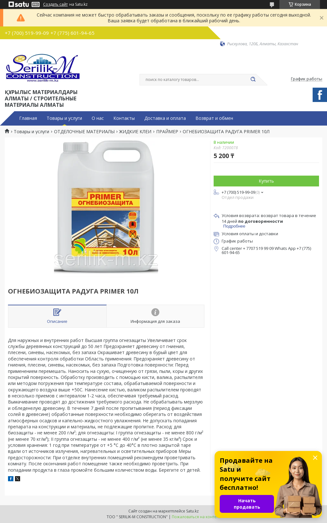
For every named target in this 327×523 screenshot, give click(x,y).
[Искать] (253, 79)
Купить (266, 181)
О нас (98, 118)
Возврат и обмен (214, 118)
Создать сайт (55, 4)
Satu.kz (192, 511)
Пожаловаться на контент (196, 516)
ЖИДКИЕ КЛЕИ (135, 131)
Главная (28, 118)
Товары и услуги (64, 118)
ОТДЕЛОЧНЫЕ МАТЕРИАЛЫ (84, 131)
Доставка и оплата (165, 118)
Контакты (124, 118)
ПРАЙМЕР (167, 131)
